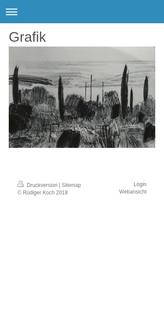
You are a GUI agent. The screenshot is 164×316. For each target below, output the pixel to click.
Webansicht (133, 192)
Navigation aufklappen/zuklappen (82, 11)
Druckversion (38, 185)
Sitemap (71, 185)
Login (140, 184)
